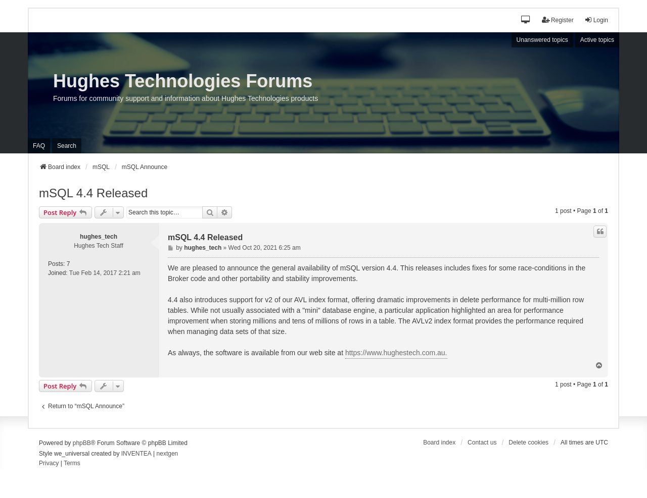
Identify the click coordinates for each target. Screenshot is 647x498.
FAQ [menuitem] (39, 145)
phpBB (82, 443)
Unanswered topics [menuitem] (542, 39)
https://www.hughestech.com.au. (396, 353)
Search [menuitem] (66, 145)
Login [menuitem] (596, 20)
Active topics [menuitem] (597, 39)
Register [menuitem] (558, 20)
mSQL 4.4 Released (93, 193)
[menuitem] (49, 463)
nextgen (167, 453)
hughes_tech (98, 236)
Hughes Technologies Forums (182, 81)
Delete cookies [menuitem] (528, 442)
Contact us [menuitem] (482, 442)
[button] (526, 20)
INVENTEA (136, 453)
